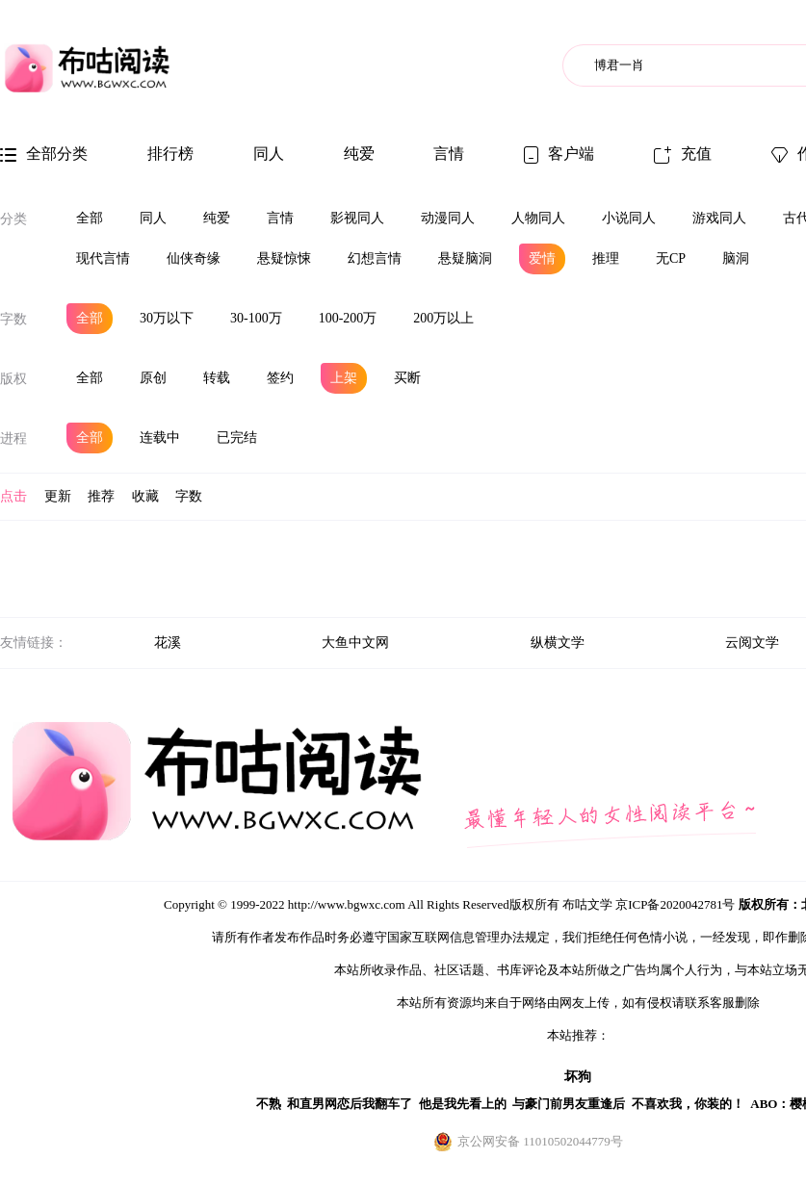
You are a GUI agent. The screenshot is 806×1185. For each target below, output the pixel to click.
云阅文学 (752, 642)
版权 (13, 379)
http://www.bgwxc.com (346, 904)
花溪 (167, 642)
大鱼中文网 (355, 642)
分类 (13, 219)
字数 (13, 319)
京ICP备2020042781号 (675, 904)
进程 (13, 438)
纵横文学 (558, 642)
